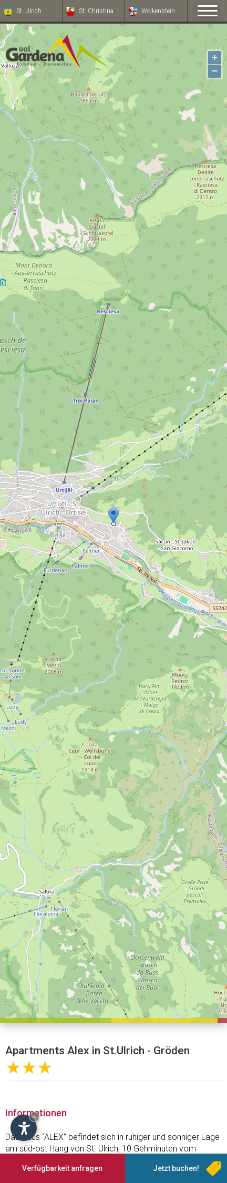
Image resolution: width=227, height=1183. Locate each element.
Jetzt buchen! (176, 1168)
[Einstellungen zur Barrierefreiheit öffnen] (24, 1128)
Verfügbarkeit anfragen (62, 1168)
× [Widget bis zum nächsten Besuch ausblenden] (34, 1116)
